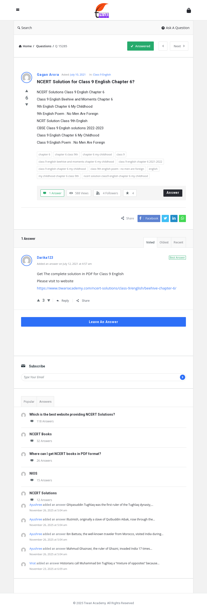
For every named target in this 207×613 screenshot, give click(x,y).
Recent (178, 242)
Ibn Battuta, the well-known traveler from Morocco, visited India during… (114, 534)
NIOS (33, 473)
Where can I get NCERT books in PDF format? (65, 454)
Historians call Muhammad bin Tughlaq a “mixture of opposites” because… (110, 563)
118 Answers (41, 421)
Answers (45, 401)
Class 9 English (102, 74)
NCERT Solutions (43, 493)
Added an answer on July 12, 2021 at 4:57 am (64, 263)
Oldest (164, 242)
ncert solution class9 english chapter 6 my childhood (116, 176)
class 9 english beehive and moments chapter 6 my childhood (76, 161)
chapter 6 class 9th (66, 154)
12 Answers (40, 500)
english (153, 169)
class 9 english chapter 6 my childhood (62, 169)
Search (24, 27)
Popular (29, 401)
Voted (150, 242)
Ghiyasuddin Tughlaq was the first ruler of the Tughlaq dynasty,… (109, 505)
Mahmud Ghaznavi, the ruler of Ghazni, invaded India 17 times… (109, 549)
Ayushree (35, 505)
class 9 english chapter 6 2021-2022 (140, 161)
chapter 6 (44, 154)
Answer (173, 193)
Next (179, 46)
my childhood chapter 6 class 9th (59, 176)
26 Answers (40, 461)
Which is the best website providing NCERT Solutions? (72, 414)
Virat (32, 563)
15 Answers (40, 480)
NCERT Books (40, 434)
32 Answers (40, 441)
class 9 (121, 154)
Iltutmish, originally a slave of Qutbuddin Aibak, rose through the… (110, 519)
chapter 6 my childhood (97, 154)
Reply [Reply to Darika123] (63, 301)
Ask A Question (175, 27)
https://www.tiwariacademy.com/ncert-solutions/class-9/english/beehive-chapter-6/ (106, 288)
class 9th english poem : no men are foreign (117, 169)
